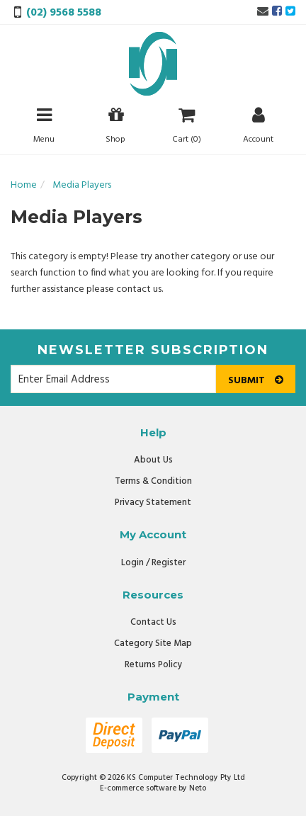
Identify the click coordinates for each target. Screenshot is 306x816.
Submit (255, 381)
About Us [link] (153, 460)
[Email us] (262, 12)
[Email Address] (113, 379)
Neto (197, 788)
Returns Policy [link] (153, 664)
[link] (277, 12)
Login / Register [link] (153, 562)
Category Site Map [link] (153, 643)
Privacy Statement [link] (153, 502)
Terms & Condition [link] (153, 481)
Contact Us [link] (153, 622)
